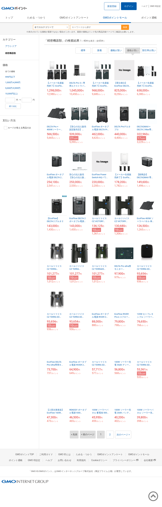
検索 (125, 27)
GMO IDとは (64, 454)
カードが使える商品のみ (17, 127)
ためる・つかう (36, 17)
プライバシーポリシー (125, 460)
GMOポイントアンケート (74, 17)
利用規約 (81, 460)
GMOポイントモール (115, 17)
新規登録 (111, 6)
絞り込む (13, 106)
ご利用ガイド (46, 454)
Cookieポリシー (99, 460)
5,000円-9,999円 (12, 88)
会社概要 (150, 460)
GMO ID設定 (155, 6)
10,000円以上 (11, 93)
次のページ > (123, 434)
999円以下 (10, 77)
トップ (9, 17)
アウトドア (11, 46)
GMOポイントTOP (24, 454)
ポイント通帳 (149, 17)
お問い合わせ (64, 460)
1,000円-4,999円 (12, 82)
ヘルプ (144, 6)
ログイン (128, 6)
